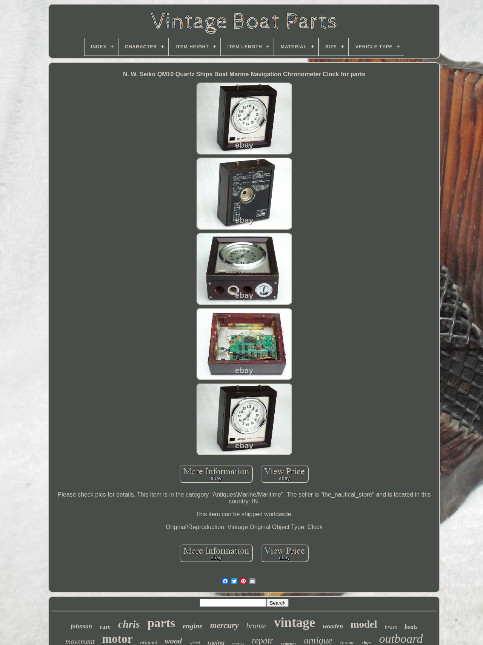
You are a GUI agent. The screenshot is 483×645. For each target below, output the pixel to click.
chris (129, 624)
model (364, 624)
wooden (333, 626)
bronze (256, 626)
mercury (224, 625)
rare (105, 626)
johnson (81, 626)
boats (411, 626)
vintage (294, 622)
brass (391, 627)
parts (161, 623)
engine (193, 626)
